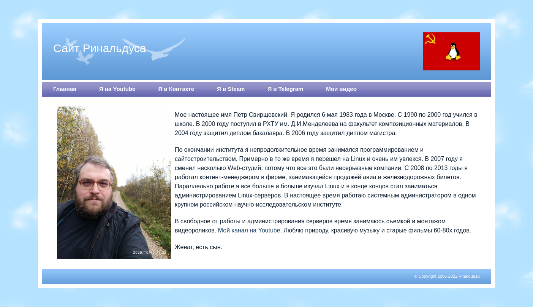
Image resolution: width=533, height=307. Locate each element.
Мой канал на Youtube (249, 230)
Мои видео (341, 89)
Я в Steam (231, 89)
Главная (64, 89)
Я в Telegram (285, 89)
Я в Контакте (176, 89)
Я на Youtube (117, 89)
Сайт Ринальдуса (99, 48)
